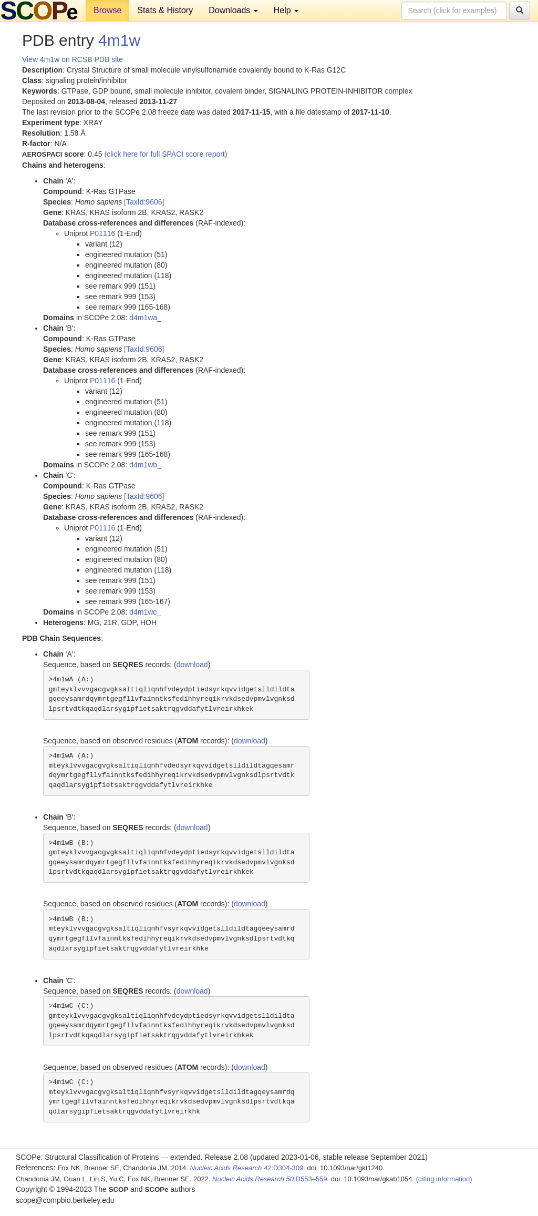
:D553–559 (269, 1179)
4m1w (119, 40)
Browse (107, 10)
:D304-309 (247, 1168)
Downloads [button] (233, 10)
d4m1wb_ (145, 465)
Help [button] (286, 10)
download (192, 664)
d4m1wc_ (145, 612)
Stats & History (165, 10)
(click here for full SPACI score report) (166, 154)
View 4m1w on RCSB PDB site (72, 59)
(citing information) (444, 1179)
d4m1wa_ (145, 317)
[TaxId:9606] (144, 202)
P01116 (102, 233)
